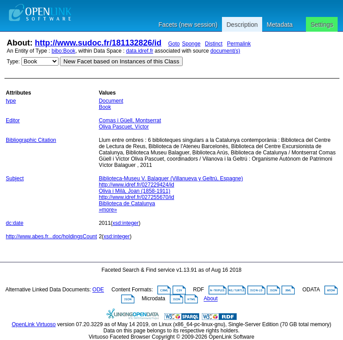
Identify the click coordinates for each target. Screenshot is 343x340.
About (211, 299)
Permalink (239, 44)
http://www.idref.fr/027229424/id (136, 185)
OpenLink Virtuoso (34, 324)
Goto (174, 44)
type (11, 101)
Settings (321, 24)
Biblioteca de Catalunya (127, 203)
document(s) (225, 51)
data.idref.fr (139, 51)
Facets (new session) (188, 24)
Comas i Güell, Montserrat (130, 120)
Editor (13, 120)
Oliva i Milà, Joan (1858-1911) (134, 191)
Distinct (213, 44)
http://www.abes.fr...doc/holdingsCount (51, 236)
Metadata (280, 24)
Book (105, 107)
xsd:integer (126, 223)
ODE (98, 290)
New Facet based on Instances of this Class (121, 61)
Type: (13, 61)
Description (242, 24)
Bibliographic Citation (31, 140)
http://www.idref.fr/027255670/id (136, 197)
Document (111, 101)
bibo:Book (63, 51)
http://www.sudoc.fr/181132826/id (98, 42)
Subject (15, 178)
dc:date (14, 223)
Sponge (191, 44)
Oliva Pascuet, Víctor (124, 127)
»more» (108, 210)
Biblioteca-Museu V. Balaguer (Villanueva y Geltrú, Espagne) (171, 178)
